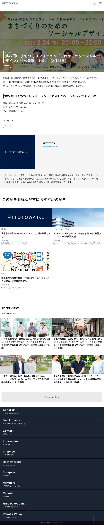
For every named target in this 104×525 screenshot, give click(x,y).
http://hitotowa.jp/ (50, 146)
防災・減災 (96, 243)
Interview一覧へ (52, 397)
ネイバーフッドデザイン (18, 243)
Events (7, 67)
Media (5, 243)
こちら (18, 111)
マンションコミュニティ (82, 243)
